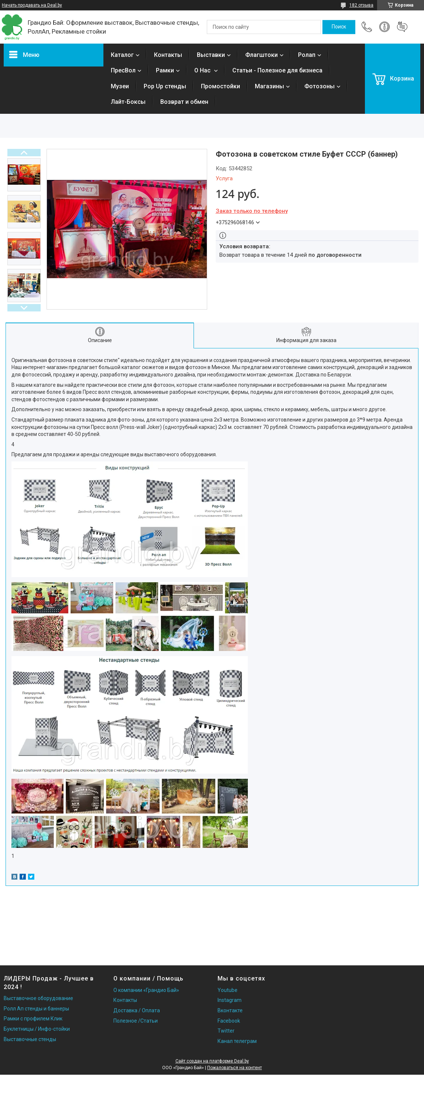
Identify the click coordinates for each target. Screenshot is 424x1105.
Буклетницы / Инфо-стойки (37, 1029)
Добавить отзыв (402, 27)
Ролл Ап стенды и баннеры (36, 1009)
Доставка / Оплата (136, 1010)
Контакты (168, 54)
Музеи (120, 86)
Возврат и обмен (184, 101)
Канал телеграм (237, 1041)
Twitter (226, 1031)
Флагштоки (261, 54)
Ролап (306, 54)
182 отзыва (361, 5)
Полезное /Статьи (135, 1021)
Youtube (227, 990)
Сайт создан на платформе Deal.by (212, 1061)
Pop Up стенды (165, 86)
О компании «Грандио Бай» (146, 990)
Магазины (269, 86)
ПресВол (123, 70)
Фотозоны (319, 86)
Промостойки (220, 86)
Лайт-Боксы (128, 101)
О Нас (203, 70)
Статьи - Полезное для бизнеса (277, 70)
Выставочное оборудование (38, 998)
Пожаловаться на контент (234, 1067)
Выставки (211, 54)
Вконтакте (230, 1010)
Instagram (230, 1000)
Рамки (165, 70)
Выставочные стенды (30, 1039)
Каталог (122, 54)
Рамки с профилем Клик (33, 1019)
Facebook (229, 1021)
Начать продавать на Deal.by (32, 5)
